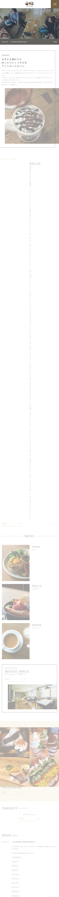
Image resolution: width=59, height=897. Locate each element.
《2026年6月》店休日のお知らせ (18, 42)
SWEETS (4, 881)
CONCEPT (33, 873)
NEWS (4, 888)
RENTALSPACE (6, 884)
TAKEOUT (33, 881)
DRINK (32, 877)
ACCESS (32, 884)
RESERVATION (34, 888)
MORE (55, 42)
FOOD (4, 877)
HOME (4, 873)
